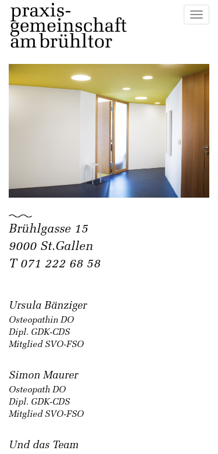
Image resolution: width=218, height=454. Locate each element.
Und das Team (43, 446)
